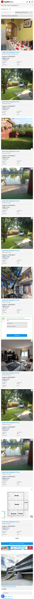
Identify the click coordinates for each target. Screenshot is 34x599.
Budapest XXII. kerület (8, 596)
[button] (2, 596)
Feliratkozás (17, 335)
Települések (5, 593)
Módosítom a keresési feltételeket (17, 543)
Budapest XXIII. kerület (8, 598)
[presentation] (17, 331)
